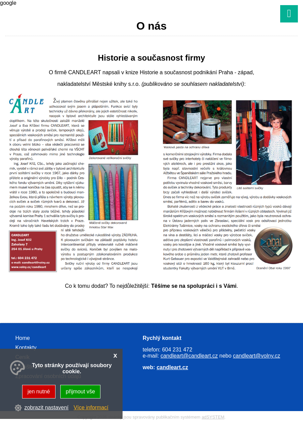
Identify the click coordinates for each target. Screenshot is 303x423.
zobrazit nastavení (46, 407)
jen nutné (39, 391)
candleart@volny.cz (256, 356)
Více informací (91, 407)
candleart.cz (172, 367)
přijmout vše (80, 391)
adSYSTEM (213, 417)
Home (22, 338)
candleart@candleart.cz (189, 356)
